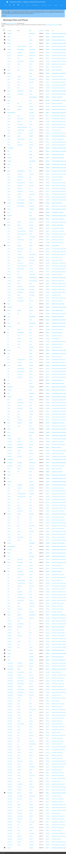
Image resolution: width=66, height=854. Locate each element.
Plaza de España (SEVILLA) (57, 565)
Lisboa (18, 525)
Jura (18, 638)
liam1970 (30, 683)
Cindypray (31, 763)
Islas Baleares (19, 591)
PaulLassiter (31, 82)
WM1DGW (48, 844)
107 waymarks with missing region (52, 24)
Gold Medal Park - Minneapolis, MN (58, 766)
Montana (18, 775)
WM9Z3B (47, 191)
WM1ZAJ (47, 798)
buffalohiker (31, 347)
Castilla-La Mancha (20, 574)
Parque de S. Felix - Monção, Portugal (58, 537)
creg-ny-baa (31, 680)
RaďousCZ (31, 182)
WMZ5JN (47, 82)
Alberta (18, 115)
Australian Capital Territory (21, 46)
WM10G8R (48, 441)
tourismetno (31, 130)
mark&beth (31, 132)
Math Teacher (31, 786)
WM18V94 (47, 233)
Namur (18, 87)
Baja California (19, 399)
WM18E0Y (48, 402)
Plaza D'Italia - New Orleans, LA (57, 752)
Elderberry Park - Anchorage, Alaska (58, 703)
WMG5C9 (47, 374)
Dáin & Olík (31, 191)
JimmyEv (30, 723)
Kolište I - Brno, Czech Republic (57, 176)
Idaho (18, 735)
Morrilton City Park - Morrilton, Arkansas (59, 709)
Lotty (30, 84)
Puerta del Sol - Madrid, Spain (57, 580)
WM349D (47, 677)
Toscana (18, 344)
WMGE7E (47, 644)
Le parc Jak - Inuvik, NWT (56, 130)
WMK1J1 (47, 179)
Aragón (18, 568)
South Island (19, 465)
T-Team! (30, 76)
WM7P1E (47, 565)
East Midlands (19, 663)
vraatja (30, 577)
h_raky (30, 522)
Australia (8, 46)
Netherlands (9, 438)
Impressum (3, 852)
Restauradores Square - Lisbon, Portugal (59, 525)
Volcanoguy (31, 807)
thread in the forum (36, 13)
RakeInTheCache (32, 236)
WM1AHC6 (48, 405)
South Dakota (19, 818)
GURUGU (31, 568)
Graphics (56, 5)
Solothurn (19, 641)
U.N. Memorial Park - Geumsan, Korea (58, 359)
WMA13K (47, 188)
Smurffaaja (31, 228)
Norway (8, 468)
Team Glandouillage (32, 254)
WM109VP (48, 574)
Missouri (18, 772)
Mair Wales (31, 686)
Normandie (19, 254)
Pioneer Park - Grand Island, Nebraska (58, 778)
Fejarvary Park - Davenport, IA (57, 743)
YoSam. (30, 818)
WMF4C (47, 821)
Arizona (18, 706)
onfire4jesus (31, 841)
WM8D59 (47, 577)
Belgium (8, 76)
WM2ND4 (47, 786)
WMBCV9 (47, 697)
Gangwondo (19, 362)
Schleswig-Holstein (20, 300)
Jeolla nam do (19, 377)
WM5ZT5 (47, 789)
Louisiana (19, 752)
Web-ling (30, 801)
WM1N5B (47, 265)
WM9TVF (47, 525)
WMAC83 (47, 300)
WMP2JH (47, 635)
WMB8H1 (47, 537)
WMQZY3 (47, 594)
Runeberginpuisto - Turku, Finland (58, 228)
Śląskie (18, 490)
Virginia (18, 833)
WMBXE (47, 712)
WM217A (47, 775)
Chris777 (30, 265)
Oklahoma (19, 804)
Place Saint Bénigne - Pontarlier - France (59, 233)
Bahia (18, 103)
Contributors (35, 5)
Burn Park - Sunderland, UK (56, 672)
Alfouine (30, 233)
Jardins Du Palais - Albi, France (57, 260)
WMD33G (47, 251)
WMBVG (47, 772)
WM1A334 (47, 600)
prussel (30, 283)
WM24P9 (47, 700)
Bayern (18, 271)
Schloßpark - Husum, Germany (57, 300)
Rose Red (31, 836)
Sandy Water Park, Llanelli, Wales (58, 686)
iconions (30, 746)
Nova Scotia (19, 132)
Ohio (18, 801)
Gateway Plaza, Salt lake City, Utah (58, 827)
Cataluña (18, 577)
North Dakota (19, 798)
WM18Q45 (48, 617)
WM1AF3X (48, 341)
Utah (18, 827)
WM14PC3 (48, 510)
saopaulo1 (31, 106)
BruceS (30, 738)
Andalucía (19, 565)
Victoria (18, 58)
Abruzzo (18, 329)
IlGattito (30, 338)
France (8, 233)
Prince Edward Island (21, 139)
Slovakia (8, 559)
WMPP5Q (47, 139)
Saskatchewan (19, 144)
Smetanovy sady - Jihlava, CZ (57, 179)
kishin (30, 297)
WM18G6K (48, 583)
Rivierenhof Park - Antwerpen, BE (57, 76)
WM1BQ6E (48, 638)
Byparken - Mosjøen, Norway (57, 468)
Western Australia (20, 61)
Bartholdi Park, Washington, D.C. (57, 723)
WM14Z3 (47, 752)
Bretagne (18, 236)
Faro (18, 519)
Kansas (18, 746)
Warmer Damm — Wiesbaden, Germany (59, 283)
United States (9, 700)
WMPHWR (48, 534)
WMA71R (47, 559)
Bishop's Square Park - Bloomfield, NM (58, 789)
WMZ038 (47, 236)
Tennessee (19, 821)
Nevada (18, 781)
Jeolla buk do (19, 374)
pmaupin (30, 450)
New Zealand (9, 465)
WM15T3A (47, 603)
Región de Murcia (20, 600)
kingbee (30, 789)
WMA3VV (47, 522)
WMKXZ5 (47, 297)
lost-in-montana (32, 775)
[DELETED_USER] (32, 709)
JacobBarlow (31, 844)
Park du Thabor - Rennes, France (57, 236)
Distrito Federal (20, 408)
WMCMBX (47, 686)
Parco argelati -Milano (55, 338)
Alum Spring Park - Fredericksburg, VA (58, 833)
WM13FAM (48, 260)
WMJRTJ (47, 335)
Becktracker (31, 444)
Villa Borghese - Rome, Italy (56, 335)
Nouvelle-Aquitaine (20, 257)
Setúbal (18, 534)
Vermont (18, 830)
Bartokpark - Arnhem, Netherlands (58, 441)
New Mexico (19, 789)
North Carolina (19, 795)
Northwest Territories (20, 130)
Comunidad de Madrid (21, 580)
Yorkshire (19, 697)
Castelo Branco (20, 510)
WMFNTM (47, 274)
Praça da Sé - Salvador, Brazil (57, 103)
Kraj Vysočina (19, 179)
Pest (18, 313)
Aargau (18, 620)
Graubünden (19, 635)
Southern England (20, 692)
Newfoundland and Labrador (22, 127)
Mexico (8, 399)
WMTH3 (47, 738)
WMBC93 (47, 588)
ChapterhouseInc (32, 795)
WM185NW (48, 408)
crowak (30, 559)
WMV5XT (47, 419)
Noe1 (30, 179)
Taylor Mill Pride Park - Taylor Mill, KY (58, 749)
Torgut (30, 248)
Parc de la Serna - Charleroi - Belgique (58, 82)
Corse (18, 242)
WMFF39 (47, 502)
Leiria (18, 522)
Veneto (18, 347)
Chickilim (30, 239)
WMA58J (47, 271)
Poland (8, 487)
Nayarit (18, 416)
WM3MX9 (47, 106)
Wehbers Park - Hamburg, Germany (58, 280)
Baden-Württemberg (20, 268)
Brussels (18, 79)
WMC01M (47, 709)
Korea (8, 356)
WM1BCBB (48, 329)
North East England (20, 672)
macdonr (30, 726)
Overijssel (19, 450)
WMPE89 (47, 531)
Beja (18, 502)
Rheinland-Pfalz (20, 292)
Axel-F (30, 456)
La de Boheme (31, 833)
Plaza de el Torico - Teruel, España (58, 568)
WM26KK (47, 758)
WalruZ (30, 712)
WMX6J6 (47, 66)
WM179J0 (47, 632)
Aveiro (18, 499)
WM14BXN (48, 242)
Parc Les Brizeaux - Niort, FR (57, 257)
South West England (20, 689)
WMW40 (47, 763)
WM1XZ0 (47, 841)
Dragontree (31, 663)
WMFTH (47, 118)
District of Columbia (20, 723)
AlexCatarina (31, 531)
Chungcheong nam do (21, 359)
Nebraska (19, 778)
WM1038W (48, 87)
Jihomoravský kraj (20, 176)
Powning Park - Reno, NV (56, 781)
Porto (18, 528)
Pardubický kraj (20, 185)
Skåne (18, 611)
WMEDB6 (47, 289)
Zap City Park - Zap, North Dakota (58, 798)
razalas (30, 344)
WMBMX (47, 807)
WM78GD (47, 623)
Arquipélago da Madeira (21, 493)
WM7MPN (47, 620)
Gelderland (19, 441)
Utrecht (18, 453)
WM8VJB (47, 505)
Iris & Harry (31, 441)
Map (50, 5)
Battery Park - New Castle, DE (57, 720)
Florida (18, 726)
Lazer (30, 700)
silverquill (30, 356)
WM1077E (47, 580)
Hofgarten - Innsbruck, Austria (57, 66)
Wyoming (19, 844)
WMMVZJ (47, 79)
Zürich (18, 647)
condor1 (30, 715)
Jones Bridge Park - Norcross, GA (58, 729)
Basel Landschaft (20, 623)
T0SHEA (30, 124)
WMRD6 (47, 824)
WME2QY (47, 411)
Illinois (18, 738)
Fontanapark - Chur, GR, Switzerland (58, 635)
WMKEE (47, 729)
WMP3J (47, 778)
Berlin (18, 274)
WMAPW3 (47, 528)
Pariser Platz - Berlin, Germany (57, 274)
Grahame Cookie (32, 55)
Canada (8, 115)
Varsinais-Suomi (20, 228)
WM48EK (47, 833)
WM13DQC (48, 228)
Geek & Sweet (31, 115)
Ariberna (30, 402)
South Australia (19, 55)
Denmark (9, 199)
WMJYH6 (47, 257)
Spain (8, 565)
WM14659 (47, 313)
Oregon (18, 807)
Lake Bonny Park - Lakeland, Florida (58, 726)
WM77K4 (47, 399)
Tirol (18, 66)
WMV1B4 (47, 254)
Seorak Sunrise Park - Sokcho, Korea (58, 362)
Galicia (18, 588)
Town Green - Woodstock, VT (57, 830)
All (23, 5)
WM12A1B (48, 499)
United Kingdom (10, 663)
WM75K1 (47, 766)
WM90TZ (47, 695)
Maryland (18, 758)
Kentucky (18, 749)
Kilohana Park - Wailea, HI (56, 732)
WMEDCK (47, 377)
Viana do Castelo (20, 537)
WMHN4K (47, 608)
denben (30, 66)
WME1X (47, 755)
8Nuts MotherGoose (32, 743)
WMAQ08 (47, 703)
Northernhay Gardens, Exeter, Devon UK (59, 689)
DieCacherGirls (31, 286)
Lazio (18, 335)
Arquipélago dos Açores (21, 496)
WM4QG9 (47, 692)
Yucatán (18, 425)
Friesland (18, 438)
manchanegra (31, 493)
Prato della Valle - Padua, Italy (57, 347)
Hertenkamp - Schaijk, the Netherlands (58, 444)
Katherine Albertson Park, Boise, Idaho (58, 735)
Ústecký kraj (19, 194)
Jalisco (18, 411)
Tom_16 (30, 313)
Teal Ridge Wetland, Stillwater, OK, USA (59, 804)
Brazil (8, 103)
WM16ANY (48, 680)
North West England (20, 677)
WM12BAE (48, 453)
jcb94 (30, 251)
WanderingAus (31, 61)
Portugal (8, 493)
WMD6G (47, 810)
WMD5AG (47, 359)
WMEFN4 (47, 283)
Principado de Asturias (21, 597)
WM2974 (47, 830)
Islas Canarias (19, 594)
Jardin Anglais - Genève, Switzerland (58, 632)
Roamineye (31, 804)
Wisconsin (19, 841)
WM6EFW (47, 720)
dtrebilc (30, 672)
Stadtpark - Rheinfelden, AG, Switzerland (59, 620)
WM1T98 (47, 706)
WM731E (47, 130)
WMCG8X (47, 683)
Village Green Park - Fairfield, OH (57, 801)
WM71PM (47, 121)
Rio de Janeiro (19, 106)
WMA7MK (47, 176)
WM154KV (48, 468)
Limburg (18, 84)
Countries (43, 5)
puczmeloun (31, 185)
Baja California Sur (20, 402)
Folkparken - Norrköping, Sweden (57, 608)
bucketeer (31, 58)
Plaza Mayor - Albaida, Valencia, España (59, 583)
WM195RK (48, 425)
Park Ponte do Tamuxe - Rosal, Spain (58, 588)
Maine (18, 755)
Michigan (18, 763)
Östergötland (19, 608)
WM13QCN (48, 496)
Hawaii (18, 732)
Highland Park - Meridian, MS (57, 769)
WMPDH (47, 726)
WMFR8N (47, 286)
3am (30, 188)
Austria (8, 66)
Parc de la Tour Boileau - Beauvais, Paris (59, 248)
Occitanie (19, 260)
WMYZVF (47, 55)
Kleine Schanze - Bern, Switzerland (58, 629)
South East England (20, 683)
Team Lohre (31, 749)
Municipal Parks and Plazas (11, 23)
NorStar (30, 121)
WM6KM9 (47, 356)
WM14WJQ (48, 76)
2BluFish (30, 46)
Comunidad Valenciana (21, 583)
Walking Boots (31, 468)
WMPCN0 (47, 199)
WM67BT (47, 493)
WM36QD (47, 132)
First (27, 5)
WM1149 (47, 795)
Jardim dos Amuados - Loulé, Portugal (58, 519)
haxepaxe (31, 438)
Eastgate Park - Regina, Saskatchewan (58, 144)
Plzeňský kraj (19, 188)
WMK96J (47, 344)
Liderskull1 (31, 565)
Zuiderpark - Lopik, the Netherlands (58, 453)
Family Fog (31, 268)
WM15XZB (48, 444)
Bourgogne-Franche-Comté (22, 233)
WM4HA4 (47, 663)
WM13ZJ (47, 743)
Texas (18, 824)
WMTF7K (47, 629)
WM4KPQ (47, 781)
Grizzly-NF (31, 300)
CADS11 (30, 574)
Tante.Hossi (31, 271)
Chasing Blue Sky (32, 274)
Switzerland (9, 620)
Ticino (18, 644)
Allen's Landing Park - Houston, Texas (58, 824)
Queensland (19, 52)
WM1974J (47, 487)
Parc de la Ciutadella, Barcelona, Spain (58, 577)
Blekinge (18, 603)
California (19, 712)
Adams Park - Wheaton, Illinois (57, 738)
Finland (8, 228)
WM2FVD (47, 723)
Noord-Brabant (19, 444)
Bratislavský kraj (20, 559)
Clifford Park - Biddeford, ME (57, 755)
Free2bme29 (31, 399)
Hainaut (18, 82)
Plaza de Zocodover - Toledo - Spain (58, 574)
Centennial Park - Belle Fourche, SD (58, 818)
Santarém (19, 531)
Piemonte (19, 341)
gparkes (30, 703)
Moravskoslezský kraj (21, 182)
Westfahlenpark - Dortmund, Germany (58, 289)
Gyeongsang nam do (21, 371)
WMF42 (47, 115)
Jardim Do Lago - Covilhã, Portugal (58, 510)
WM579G (47, 715)
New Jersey (19, 786)
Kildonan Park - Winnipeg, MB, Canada (58, 121)
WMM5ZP (47, 185)
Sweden (8, 603)
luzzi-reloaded (31, 289)
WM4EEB (47, 689)
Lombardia (19, 338)
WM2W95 (47, 746)
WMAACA (47, 368)
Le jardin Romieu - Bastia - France (58, 242)
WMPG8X (47, 818)
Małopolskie (19, 487)
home (7, 2)
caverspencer (31, 827)
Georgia (18, 729)
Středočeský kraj (20, 191)
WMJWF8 (47, 292)
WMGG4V (47, 519)
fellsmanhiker (31, 677)
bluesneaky (31, 411)
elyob (30, 127)
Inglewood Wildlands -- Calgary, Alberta (58, 115)
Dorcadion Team (32, 194)
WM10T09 (47, 456)
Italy (8, 329)
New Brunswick (20, 124)
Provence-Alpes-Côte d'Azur (22, 265)
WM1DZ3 (47, 769)
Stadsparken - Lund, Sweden (57, 611)
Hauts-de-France (20, 248)
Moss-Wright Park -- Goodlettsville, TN (58, 821)
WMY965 (47, 124)
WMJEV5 (47, 490)
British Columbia (20, 118)
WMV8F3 (47, 194)
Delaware (19, 720)
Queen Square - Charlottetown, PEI (58, 139)
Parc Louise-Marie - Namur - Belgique (58, 87)
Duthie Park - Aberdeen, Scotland (57, 680)
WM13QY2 (48, 611)
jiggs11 (30, 139)
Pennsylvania (19, 810)
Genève (18, 632)
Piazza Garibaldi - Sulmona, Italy (57, 329)
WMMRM (47, 735)
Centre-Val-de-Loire (20, 239)
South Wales (19, 686)
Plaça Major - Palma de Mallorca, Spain (58, 591)
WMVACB (47, 280)
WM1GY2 (47, 749)
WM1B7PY (48, 591)
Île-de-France (19, 251)
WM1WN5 (47, 144)
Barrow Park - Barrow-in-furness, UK (58, 677)
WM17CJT (47, 568)
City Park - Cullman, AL (56, 700)
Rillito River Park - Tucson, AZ (57, 706)
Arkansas (19, 709)
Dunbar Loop (31, 465)
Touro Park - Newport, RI (56, 813)
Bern (18, 629)
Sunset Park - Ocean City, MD (57, 758)
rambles (30, 706)
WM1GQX (47, 761)
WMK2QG (47, 248)
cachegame (31, 735)
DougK (30, 608)
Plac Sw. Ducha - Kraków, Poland (57, 487)
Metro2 (30, 416)
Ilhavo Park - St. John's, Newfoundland (58, 127)
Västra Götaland (20, 617)
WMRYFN (47, 127)
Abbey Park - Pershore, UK (56, 695)
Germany (9, 268)
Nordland (18, 468)
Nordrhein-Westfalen (20, 289)
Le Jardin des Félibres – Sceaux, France (59, 251)
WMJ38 (47, 804)
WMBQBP (47, 362)
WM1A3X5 (48, 103)
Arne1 (30, 176)
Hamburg (18, 280)
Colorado (18, 715)
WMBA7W (47, 813)
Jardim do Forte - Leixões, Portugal (58, 528)
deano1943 (31, 810)
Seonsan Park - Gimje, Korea (57, 356)
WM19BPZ (48, 672)
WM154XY (48, 597)
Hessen (18, 283)
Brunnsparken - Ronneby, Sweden (58, 603)
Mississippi (19, 769)
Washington (19, 836)
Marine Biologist (32, 52)
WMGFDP (47, 647)
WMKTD (47, 801)
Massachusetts (19, 761)
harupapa (30, 647)
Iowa (18, 743)
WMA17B (47, 268)
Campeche (19, 405)
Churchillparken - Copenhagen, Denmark (59, 199)
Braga (18, 505)
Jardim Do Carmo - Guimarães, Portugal (59, 505)
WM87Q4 (47, 52)
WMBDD (47, 836)
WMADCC (47, 182)
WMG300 (47, 371)
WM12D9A (48, 84)
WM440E (47, 732)
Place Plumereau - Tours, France (57, 239)
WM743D (47, 465)
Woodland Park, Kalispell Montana (58, 775)
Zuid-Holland (19, 456)
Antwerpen (19, 76)
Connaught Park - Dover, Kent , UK (58, 683)
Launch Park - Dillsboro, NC (56, 795)
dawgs (30, 729)
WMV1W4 (47, 239)
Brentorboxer (31, 689)
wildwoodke (31, 144)
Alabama (18, 700)
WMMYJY (47, 347)
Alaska (18, 703)
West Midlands (19, 695)
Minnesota (19, 766)
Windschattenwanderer (33, 280)
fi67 (29, 620)
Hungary (8, 313)
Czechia (8, 176)
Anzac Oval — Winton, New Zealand (58, 465)
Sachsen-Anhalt (20, 297)
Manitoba (18, 121)
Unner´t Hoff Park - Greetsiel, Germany (58, 286)
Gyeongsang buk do (20, 368)
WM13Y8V (48, 338)
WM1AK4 (47, 827)
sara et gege (31, 257)
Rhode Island (19, 813)
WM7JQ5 (47, 58)
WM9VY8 (47, 46)
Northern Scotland (20, 680)
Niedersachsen (19, 286)
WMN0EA (47, 438)
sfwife (30, 758)
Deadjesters (31, 695)
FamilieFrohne (31, 617)
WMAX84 (47, 416)
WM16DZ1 (48, 450)
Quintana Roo (19, 419)
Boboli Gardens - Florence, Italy (57, 344)
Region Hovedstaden (21, 199)
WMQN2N (47, 641)
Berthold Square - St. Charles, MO (58, 772)
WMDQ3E (47, 61)
